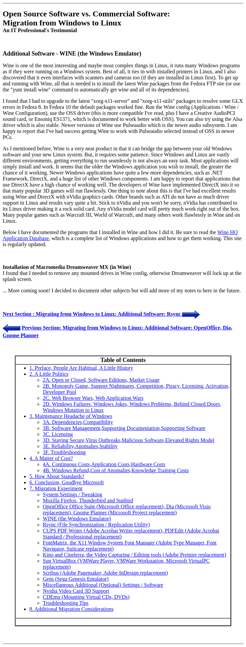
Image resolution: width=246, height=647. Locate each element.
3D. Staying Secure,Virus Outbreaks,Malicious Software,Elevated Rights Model (129, 440)
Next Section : (19, 314)
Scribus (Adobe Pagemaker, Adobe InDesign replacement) (105, 573)
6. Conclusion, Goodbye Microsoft (66, 482)
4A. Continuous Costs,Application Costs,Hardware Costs (104, 464)
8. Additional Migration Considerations (71, 609)
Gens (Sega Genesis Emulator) (76, 579)
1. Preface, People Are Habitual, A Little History (81, 368)
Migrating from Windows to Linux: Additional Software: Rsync (109, 314)
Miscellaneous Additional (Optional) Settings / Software (103, 585)
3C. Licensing (58, 434)
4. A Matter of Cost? (51, 458)
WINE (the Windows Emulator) (77, 518)
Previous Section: (42, 328)
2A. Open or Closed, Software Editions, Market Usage (101, 380)
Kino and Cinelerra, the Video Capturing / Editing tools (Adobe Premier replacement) (134, 555)
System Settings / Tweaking (72, 494)
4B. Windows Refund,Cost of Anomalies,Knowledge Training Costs (116, 470)
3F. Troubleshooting (64, 452)
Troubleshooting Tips (66, 603)
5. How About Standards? (56, 476)
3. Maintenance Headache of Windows (70, 416)
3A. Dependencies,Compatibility (78, 422)
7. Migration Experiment (56, 488)
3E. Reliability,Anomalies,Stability (80, 446)
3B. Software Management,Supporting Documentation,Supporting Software (124, 428)
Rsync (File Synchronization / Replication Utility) (96, 524)
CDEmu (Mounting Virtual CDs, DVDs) (86, 597)
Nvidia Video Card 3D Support (76, 591)
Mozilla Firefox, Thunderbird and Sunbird (88, 500)
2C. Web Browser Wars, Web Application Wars (93, 398)
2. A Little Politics (48, 374)
